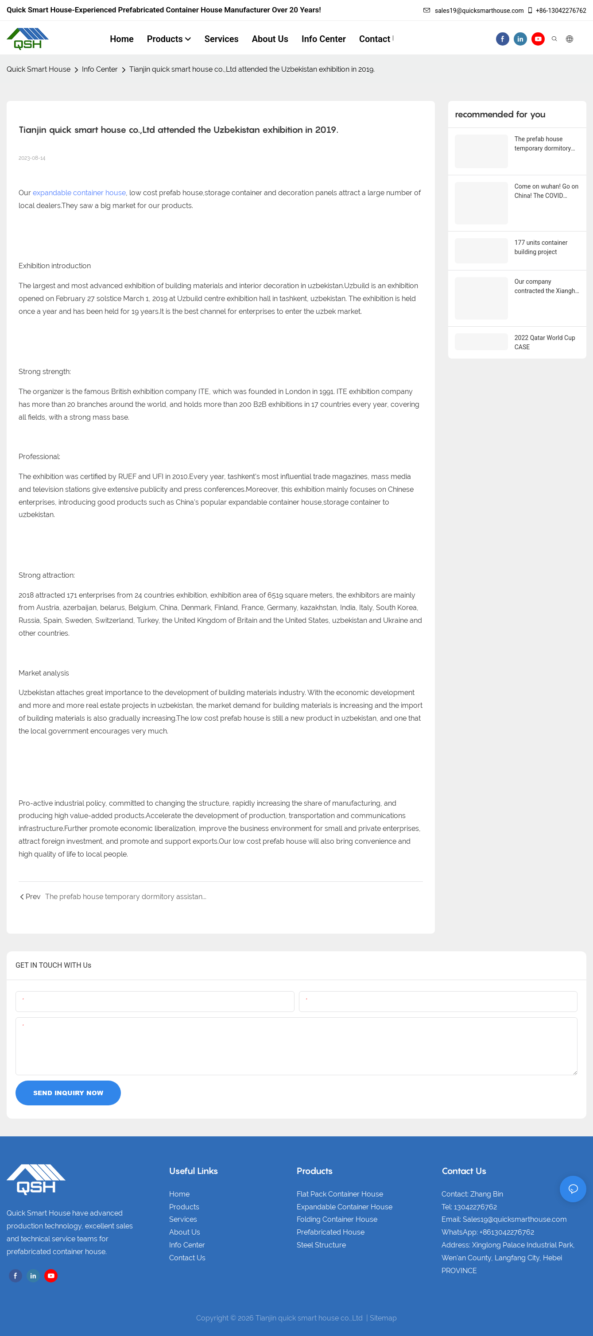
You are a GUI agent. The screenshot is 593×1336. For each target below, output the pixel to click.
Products (184, 1207)
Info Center (100, 69)
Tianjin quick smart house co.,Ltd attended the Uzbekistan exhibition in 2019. (252, 69)
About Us (184, 1232)
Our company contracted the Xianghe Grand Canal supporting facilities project (547, 276)
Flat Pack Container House (340, 1194)
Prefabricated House (330, 1232)
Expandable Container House (344, 1207)
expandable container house (79, 193)
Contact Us (187, 1258)
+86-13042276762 (556, 10)
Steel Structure (321, 1245)
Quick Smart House (38, 69)
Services (183, 1219)
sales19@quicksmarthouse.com (473, 10)
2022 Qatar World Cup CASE (545, 328)
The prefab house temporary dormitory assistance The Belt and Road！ (543, 144)
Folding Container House (337, 1219)
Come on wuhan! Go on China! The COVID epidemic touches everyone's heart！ (547, 190)
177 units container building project (541, 243)
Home (179, 1194)
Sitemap (383, 1318)
